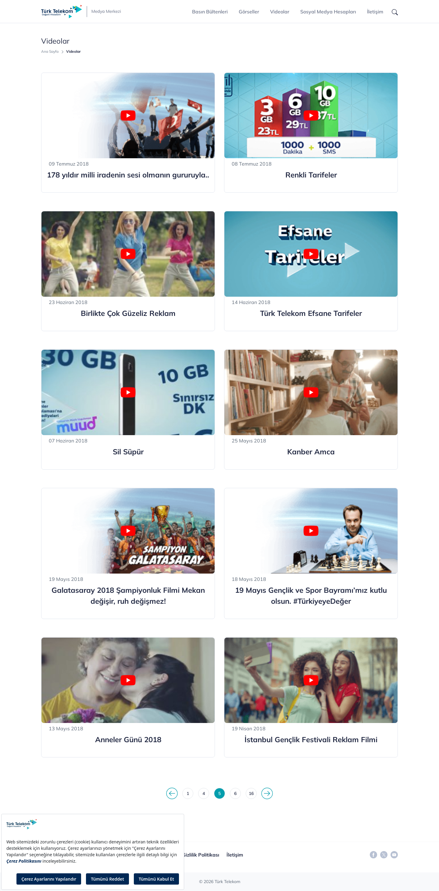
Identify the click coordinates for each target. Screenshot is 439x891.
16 (251, 793)
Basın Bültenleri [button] (210, 12)
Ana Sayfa (50, 51)
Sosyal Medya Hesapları (328, 12)
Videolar (279, 12)
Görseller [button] (249, 12)
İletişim (375, 12)
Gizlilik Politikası (200, 855)
